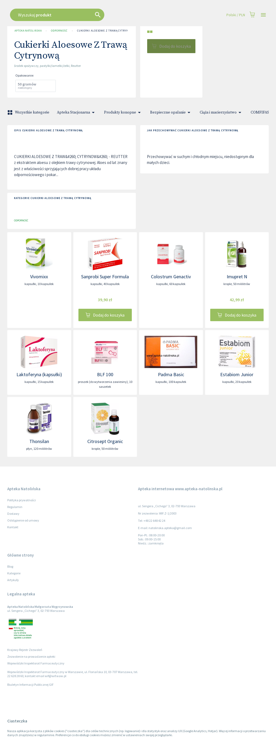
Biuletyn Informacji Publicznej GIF (30, 685)
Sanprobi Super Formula (105, 276)
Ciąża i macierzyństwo (221, 112)
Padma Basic (171, 374)
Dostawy (13, 514)
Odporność (59, 30)
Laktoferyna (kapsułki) (39, 374)
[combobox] (117, 15)
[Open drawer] (263, 15)
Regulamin (14, 507)
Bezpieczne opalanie (171, 112)
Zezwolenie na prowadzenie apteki (31, 656)
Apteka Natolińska (28, 30)
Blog (10, 566)
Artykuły (13, 580)
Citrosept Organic (105, 441)
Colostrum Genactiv (171, 276)
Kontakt (12, 527)
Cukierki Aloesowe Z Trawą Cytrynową (106, 30)
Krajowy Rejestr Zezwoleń (24, 650)
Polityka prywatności (21, 500)
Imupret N (237, 276)
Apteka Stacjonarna (77, 112)
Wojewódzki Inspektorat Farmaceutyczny (35, 663)
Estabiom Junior (236, 374)
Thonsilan (39, 441)
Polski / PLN (235, 15)
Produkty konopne (123, 112)
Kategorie (13, 573)
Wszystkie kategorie (29, 112)
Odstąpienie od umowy (23, 520)
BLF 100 (105, 374)
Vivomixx (39, 276)
